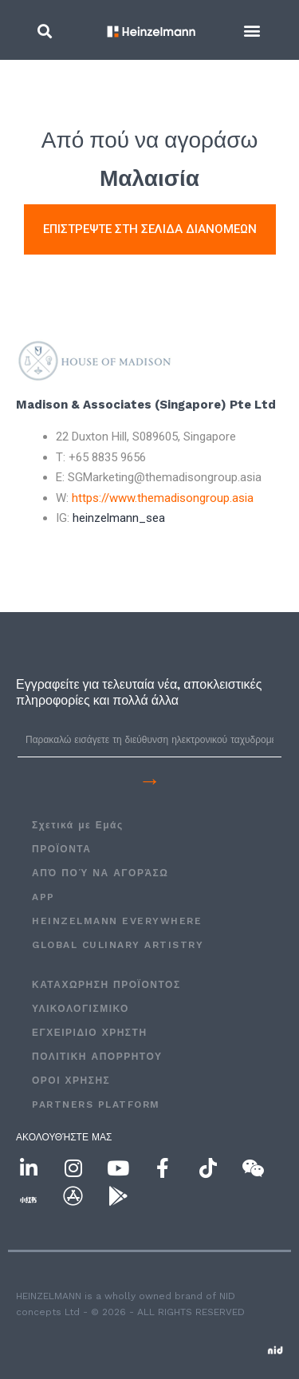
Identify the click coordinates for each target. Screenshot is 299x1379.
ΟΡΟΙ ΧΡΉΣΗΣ (71, 1080)
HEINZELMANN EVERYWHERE (117, 921)
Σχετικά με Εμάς (78, 825)
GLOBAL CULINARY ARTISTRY (117, 944)
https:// (163, 498)
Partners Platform (96, 1104)
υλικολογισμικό (80, 1008)
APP (43, 897)
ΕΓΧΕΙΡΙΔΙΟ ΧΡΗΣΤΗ (90, 1032)
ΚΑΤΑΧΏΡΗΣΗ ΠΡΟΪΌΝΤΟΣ (106, 984)
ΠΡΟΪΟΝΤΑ (61, 849)
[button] (44, 31)
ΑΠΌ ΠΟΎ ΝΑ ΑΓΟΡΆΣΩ (100, 873)
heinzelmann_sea (119, 518)
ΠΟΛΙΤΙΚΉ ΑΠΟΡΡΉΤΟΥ (97, 1056)
